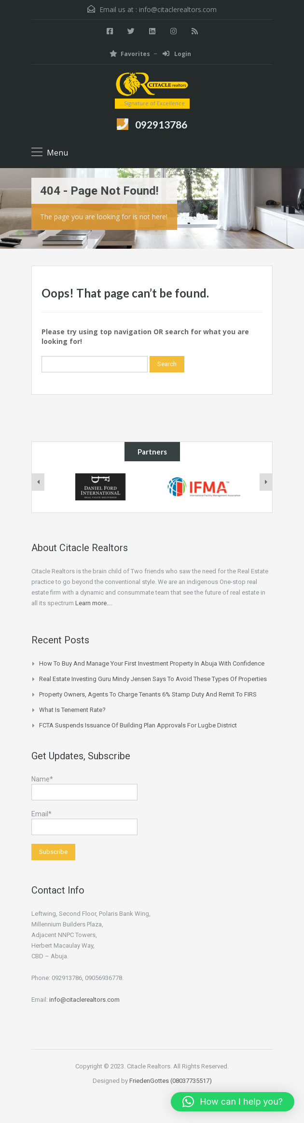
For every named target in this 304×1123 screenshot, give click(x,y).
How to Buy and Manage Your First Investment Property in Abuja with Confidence (151, 663)
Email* (84, 822)
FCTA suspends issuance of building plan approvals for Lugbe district (138, 725)
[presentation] (38, 482)
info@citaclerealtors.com (178, 9)
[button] (232, 1101)
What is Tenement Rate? (72, 709)
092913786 (161, 124)
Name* (84, 787)
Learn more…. (93, 603)
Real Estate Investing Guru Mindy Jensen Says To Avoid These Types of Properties (153, 678)
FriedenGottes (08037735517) (170, 1080)
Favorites (130, 54)
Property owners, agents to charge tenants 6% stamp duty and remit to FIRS (148, 694)
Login (177, 54)
